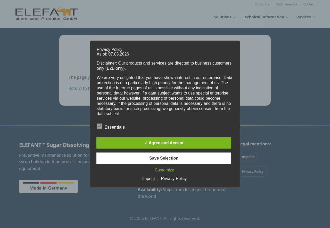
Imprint (148, 178)
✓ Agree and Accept (163, 143)
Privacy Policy (174, 178)
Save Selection (163, 158)
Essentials (111, 126)
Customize (164, 170)
